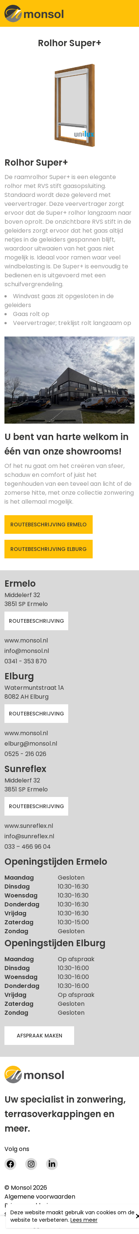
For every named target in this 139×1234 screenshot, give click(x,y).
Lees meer (83, 1220)
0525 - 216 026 (25, 754)
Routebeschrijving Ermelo (48, 524)
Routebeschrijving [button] (36, 621)
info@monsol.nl (26, 651)
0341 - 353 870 (25, 661)
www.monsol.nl (26, 640)
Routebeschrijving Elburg (48, 549)
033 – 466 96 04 (27, 846)
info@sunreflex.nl (29, 836)
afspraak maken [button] (39, 1035)
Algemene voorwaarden (39, 1197)
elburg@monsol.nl (30, 743)
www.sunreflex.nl (28, 826)
